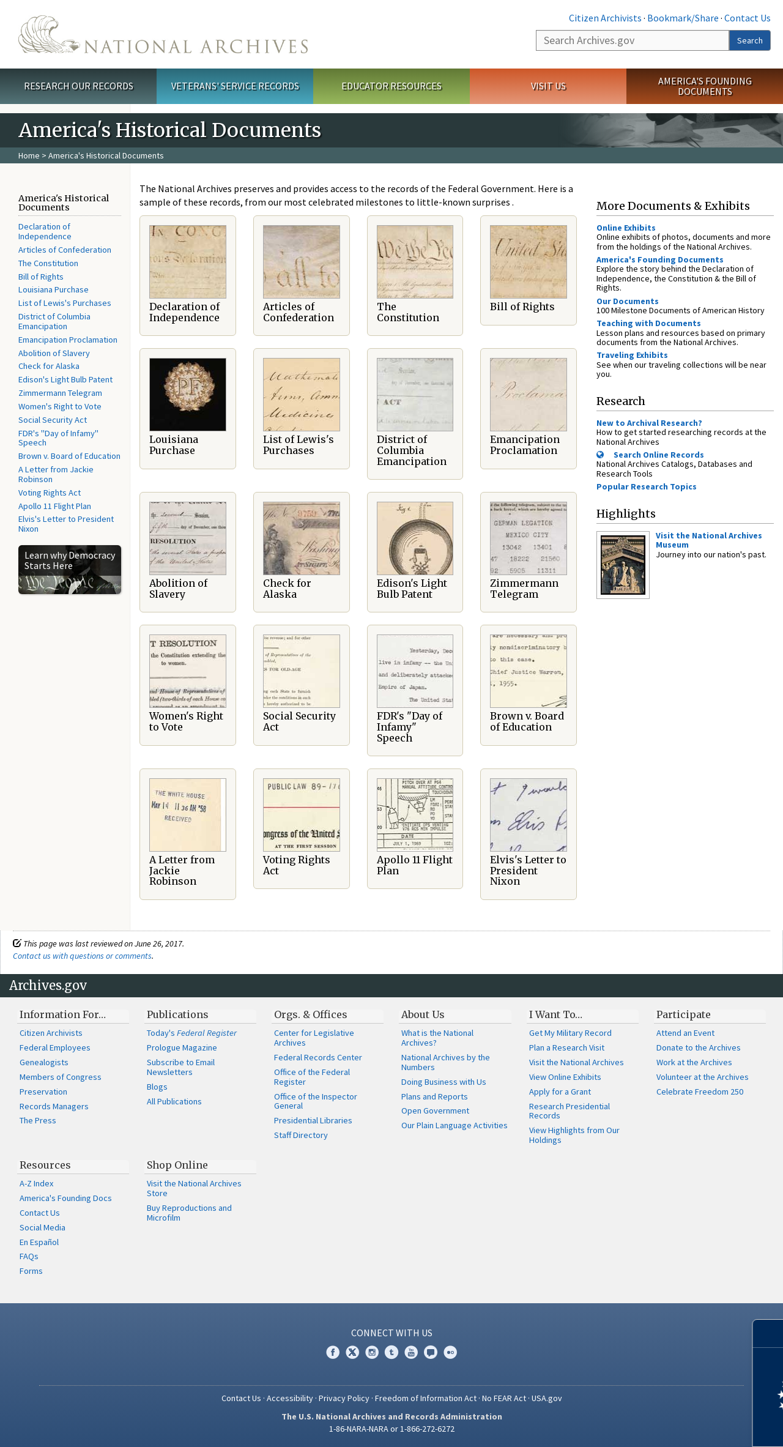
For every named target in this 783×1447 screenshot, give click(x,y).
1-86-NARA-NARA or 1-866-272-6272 (392, 1428)
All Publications (174, 1101)
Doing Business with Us (443, 1081)
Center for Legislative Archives (314, 1037)
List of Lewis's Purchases (64, 302)
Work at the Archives (694, 1062)
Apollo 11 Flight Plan (54, 505)
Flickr (450, 1352)
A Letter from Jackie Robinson (56, 474)
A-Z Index (36, 1183)
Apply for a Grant (560, 1091)
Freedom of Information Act (426, 1398)
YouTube (411, 1352)
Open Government (435, 1110)
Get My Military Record (570, 1032)
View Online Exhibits (565, 1076)
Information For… (63, 1014)
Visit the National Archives (576, 1062)
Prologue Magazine (182, 1047)
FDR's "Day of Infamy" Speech (58, 438)
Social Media (42, 1227)
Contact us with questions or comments (82, 955)
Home (29, 155)
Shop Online (177, 1165)
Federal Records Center (318, 1057)
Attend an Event (685, 1032)
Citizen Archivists (605, 18)
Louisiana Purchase (53, 289)
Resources (45, 1165)
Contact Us (747, 18)
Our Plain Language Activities (454, 1125)
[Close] (768, 1333)
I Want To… (555, 1014)
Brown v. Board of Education (69, 455)
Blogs (157, 1086)
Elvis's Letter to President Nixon (66, 523)
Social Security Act (52, 419)
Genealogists (44, 1062)
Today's (192, 1032)
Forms (31, 1270)
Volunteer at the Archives (702, 1076)
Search (750, 40)
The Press (38, 1120)
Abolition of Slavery (54, 353)
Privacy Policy (344, 1398)
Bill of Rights (41, 276)
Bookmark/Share (683, 18)
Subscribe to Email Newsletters (181, 1067)
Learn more (674, 1424)
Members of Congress (61, 1076)
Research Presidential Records (569, 1111)
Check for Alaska (49, 365)
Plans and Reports (434, 1096)
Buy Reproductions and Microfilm (189, 1212)
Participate (683, 1014)
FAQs (29, 1256)
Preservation (43, 1091)
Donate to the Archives (698, 1047)
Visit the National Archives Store (194, 1188)
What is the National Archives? (437, 1037)
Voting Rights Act (49, 492)
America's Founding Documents (705, 86)
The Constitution (48, 263)
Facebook (332, 1352)
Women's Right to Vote (60, 406)
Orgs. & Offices (310, 1014)
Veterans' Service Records (235, 86)
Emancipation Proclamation (67, 339)
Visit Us (548, 86)
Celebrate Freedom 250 (699, 1091)
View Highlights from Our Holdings (574, 1135)
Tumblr (391, 1352)
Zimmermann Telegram (60, 392)
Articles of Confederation (64, 249)
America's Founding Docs (66, 1197)
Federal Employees (55, 1047)
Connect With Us (391, 1332)
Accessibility (290, 1398)
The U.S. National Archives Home (163, 34)
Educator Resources (391, 86)
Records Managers (54, 1106)
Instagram (372, 1352)
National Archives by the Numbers (445, 1062)
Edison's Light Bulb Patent (65, 379)
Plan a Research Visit (566, 1047)
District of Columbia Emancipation (54, 321)
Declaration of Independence (45, 231)
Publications (178, 1014)
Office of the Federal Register (312, 1076)
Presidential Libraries (313, 1120)
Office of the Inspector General (315, 1101)
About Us (423, 1014)
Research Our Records (78, 86)
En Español (39, 1242)
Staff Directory (301, 1134)
